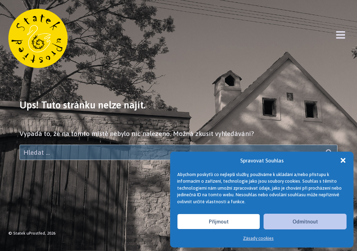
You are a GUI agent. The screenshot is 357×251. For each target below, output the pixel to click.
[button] (343, 160)
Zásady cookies (258, 238)
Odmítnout (305, 222)
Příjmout (219, 222)
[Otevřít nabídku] (340, 35)
